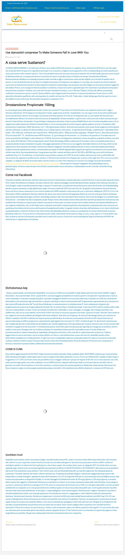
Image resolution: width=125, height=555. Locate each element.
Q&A (61, 33)
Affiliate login (98, 8)
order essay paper (64, 39)
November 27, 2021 (13, 57)
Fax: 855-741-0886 (108, 22)
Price (68, 33)
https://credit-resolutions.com (57, 8)
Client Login (80, 8)
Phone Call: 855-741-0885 (108, 17)
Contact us (89, 33)
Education (51, 33)
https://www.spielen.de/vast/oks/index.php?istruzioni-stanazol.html (33, 163)
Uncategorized (12, 48)
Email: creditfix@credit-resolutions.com (21, 8)
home (13, 33)
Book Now (47, 39)
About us (22, 33)
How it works (36, 33)
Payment (77, 33)
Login (100, 33)
